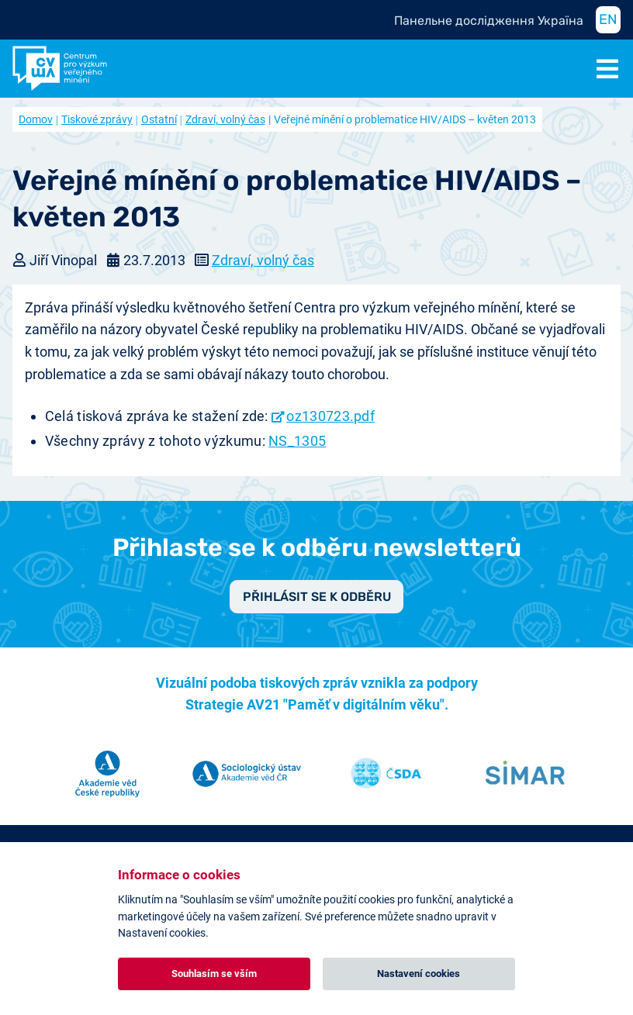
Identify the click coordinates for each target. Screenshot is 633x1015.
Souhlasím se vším (214, 973)
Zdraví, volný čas (225, 119)
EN (608, 19)
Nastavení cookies (418, 973)
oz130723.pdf (330, 416)
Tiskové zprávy (97, 119)
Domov (36, 119)
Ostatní (159, 119)
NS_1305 (297, 441)
